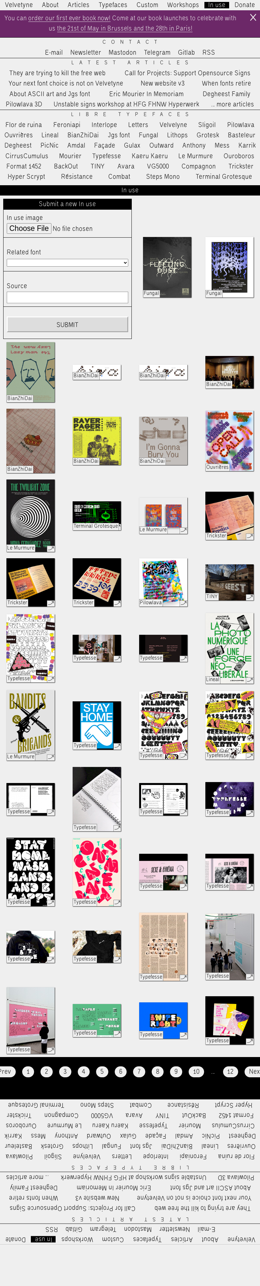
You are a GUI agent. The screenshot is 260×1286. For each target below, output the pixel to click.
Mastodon (123, 53)
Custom (147, 5)
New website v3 (163, 84)
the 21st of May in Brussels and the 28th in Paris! (131, 29)
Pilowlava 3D (24, 105)
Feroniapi (67, 125)
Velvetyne (19, 5)
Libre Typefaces (132, 115)
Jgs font (119, 135)
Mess (222, 146)
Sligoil (207, 125)
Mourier (70, 156)
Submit (67, 325)
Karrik (247, 146)
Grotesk (208, 135)
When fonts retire (226, 84)
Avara (126, 167)
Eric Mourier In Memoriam (146, 94)
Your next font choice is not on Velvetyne (66, 84)
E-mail (54, 53)
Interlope (104, 125)
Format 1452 (23, 167)
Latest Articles (132, 63)
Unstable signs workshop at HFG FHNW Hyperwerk (126, 105)
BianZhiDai (83, 135)
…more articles (232, 105)
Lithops (177, 135)
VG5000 (158, 167)
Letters (138, 125)
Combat (119, 177)
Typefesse (106, 156)
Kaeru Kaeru (150, 156)
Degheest (18, 146)
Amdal (76, 146)
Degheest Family (227, 94)
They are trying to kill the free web (57, 73)
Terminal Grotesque (224, 177)
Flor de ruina (23, 125)
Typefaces (113, 5)
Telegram (157, 53)
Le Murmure (196, 156)
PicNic (49, 146)
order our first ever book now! (75, 18)
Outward (161, 146)
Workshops (183, 5)
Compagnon (199, 167)
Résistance (77, 177)
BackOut (66, 167)
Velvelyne (173, 125)
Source (17, 287)
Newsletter (85, 53)
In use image (25, 218)
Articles (79, 5)
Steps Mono (163, 177)
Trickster (241, 167)
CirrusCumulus (27, 156)
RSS (208, 53)
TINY (98, 167)
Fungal (148, 135)
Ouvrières (18, 135)
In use (217, 5)
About (50, 5)
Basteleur (242, 135)
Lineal (50, 135)
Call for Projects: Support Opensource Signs (188, 73)
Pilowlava (241, 125)
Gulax (132, 146)
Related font (24, 253)
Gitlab (186, 53)
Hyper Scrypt (26, 177)
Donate (245, 5)
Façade (104, 146)
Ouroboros (239, 156)
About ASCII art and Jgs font (50, 94)
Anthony (194, 146)
